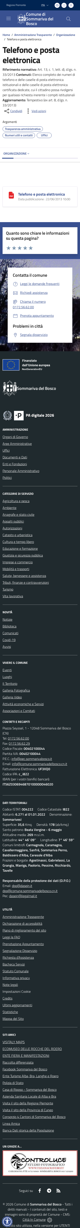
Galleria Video (12, 697)
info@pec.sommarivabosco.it (32, 758)
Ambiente (9, 507)
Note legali (10, 984)
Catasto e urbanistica (17, 534)
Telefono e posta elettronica (41, 194)
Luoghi (7, 676)
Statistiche (10, 1011)
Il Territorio (10, 683)
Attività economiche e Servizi (23, 703)
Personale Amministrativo (21, 470)
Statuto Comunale (16, 971)
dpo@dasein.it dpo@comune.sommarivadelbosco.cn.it (30, 888)
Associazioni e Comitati (19, 710)
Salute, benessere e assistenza (24, 575)
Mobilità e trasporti (16, 568)
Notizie (7, 619)
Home (6, 34)
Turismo (8, 589)
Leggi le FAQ (11, 937)
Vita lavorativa (13, 596)
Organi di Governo (15, 436)
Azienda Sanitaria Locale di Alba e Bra (29, 1096)
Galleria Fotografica (16, 690)
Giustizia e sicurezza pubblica (23, 555)
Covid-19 (9, 639)
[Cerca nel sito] (68, 19)
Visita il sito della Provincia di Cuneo (28, 1109)
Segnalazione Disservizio (20, 950)
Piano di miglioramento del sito (24, 930)
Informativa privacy (16, 977)
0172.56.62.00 (18, 738)
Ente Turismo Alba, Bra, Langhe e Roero (30, 1076)
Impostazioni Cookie (17, 991)
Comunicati (10, 633)
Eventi (7, 670)
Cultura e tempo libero (18, 541)
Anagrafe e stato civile (18, 514)
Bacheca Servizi (14, 964)
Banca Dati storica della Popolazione (28, 1130)
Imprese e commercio (18, 562)
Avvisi (7, 646)
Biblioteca (9, 626)
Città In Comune (34, 1219)
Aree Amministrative (17, 443)
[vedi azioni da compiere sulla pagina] (35, 111)
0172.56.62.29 (19, 743)
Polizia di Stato (13, 1082)
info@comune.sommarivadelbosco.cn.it (39, 763)
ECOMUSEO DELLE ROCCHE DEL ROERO (32, 1048)
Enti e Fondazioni (15, 464)
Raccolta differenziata (18, 1062)
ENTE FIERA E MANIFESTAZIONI (26, 1055)
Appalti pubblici (13, 521)
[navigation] (8, 18)
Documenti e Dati (15, 457)
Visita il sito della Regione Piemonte (28, 1103)
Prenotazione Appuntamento (23, 943)
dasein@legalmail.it (23, 895)
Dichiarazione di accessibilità (22, 923)
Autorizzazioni (12, 528)
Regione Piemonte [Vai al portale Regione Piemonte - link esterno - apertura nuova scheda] (16, 5)
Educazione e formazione (20, 548)
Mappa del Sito (13, 1018)
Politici (7, 477)
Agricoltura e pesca (16, 500)
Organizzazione (65, 34)
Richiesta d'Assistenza (18, 957)
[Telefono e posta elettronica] (11, 194)
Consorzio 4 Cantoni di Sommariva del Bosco (34, 1116)
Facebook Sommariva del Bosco (25, 1069)
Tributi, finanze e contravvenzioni (26, 582)
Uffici (6, 450)
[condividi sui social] (13, 111)
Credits (7, 998)
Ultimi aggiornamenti (17, 1005)
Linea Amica (11, 1123)
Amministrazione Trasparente (33, 34)
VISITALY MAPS (14, 1042)
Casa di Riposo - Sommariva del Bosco (30, 1089)
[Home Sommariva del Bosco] (38, 19)
